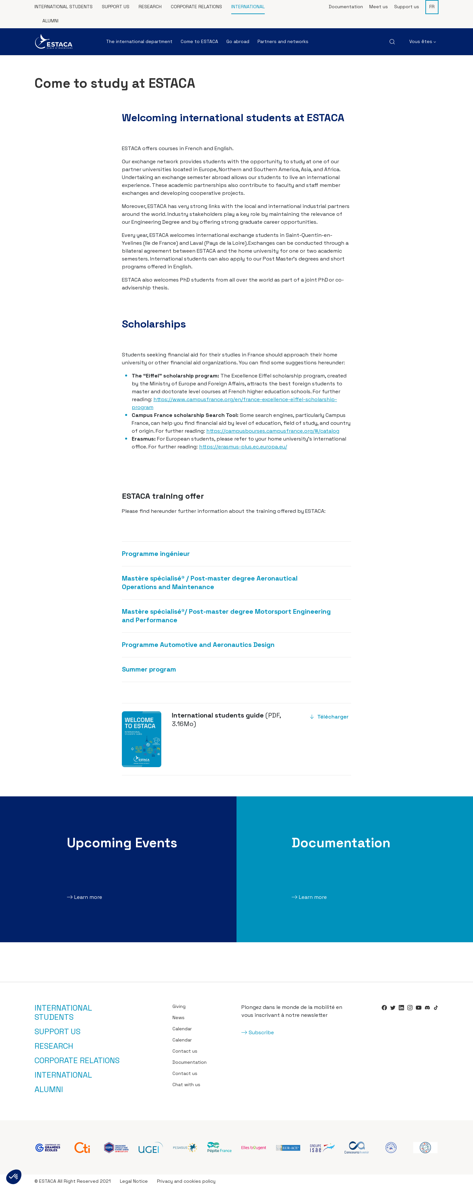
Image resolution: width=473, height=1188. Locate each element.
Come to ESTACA (199, 41)
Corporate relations (196, 7)
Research (150, 7)
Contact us (184, 1051)
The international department (139, 41)
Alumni (50, 21)
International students (63, 7)
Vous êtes (422, 41)
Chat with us (186, 1084)
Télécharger (333, 716)
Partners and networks (283, 41)
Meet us (378, 7)
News (178, 1017)
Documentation (346, 7)
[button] (14, 1177)
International (248, 7)
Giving (179, 1006)
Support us (115, 7)
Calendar (182, 1029)
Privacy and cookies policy (186, 1181)
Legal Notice (134, 1181)
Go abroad (237, 41)
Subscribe (261, 1032)
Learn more (88, 897)
